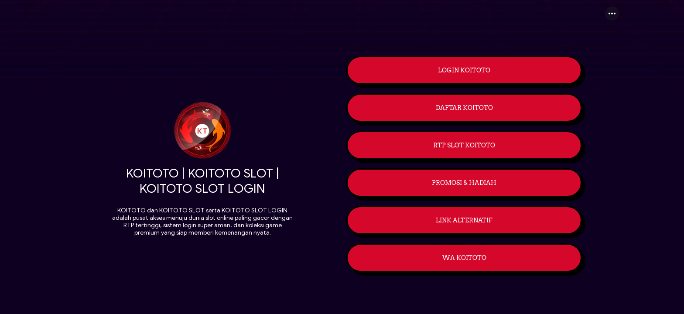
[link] (464, 71)
